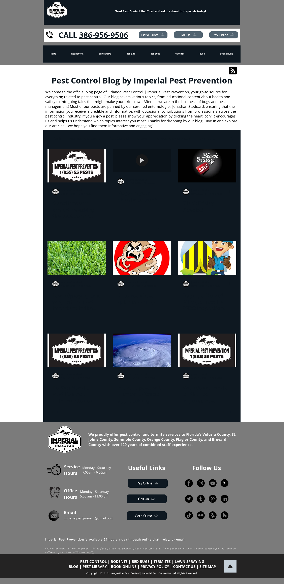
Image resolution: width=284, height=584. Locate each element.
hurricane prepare (85, 138)
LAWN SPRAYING (189, 561)
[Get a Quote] (153, 34)
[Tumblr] (201, 499)
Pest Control (118, 138)
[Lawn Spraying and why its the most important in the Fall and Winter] (77, 258)
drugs (142, 138)
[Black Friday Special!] (207, 165)
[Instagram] (201, 483)
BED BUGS (141, 561)
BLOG (73, 566)
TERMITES (162, 561)
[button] (231, 139)
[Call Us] (188, 34)
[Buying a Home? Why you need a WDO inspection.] (207, 258)
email (180, 539)
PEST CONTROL (93, 561)
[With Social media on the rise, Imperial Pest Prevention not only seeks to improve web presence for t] (207, 350)
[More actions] (100, 191)
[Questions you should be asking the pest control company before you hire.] (77, 165)
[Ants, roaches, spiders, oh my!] (142, 258)
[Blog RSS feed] (233, 71)
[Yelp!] (213, 515)
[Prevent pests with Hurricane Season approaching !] (142, 350)
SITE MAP (207, 566)
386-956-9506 (103, 35)
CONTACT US (184, 566)
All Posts (54, 138)
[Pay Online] (223, 34)
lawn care (206, 138)
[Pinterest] (213, 499)
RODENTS (119, 561)
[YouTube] (213, 483)
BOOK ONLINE (123, 566)
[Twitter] (189, 499)
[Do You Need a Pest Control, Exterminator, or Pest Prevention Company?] (77, 350)
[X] (224, 483)
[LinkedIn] (224, 499)
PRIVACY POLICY (154, 566)
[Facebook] (189, 483)
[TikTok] (189, 515)
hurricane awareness (172, 138)
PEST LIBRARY (95, 566)
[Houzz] (224, 515)
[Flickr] (201, 515)
